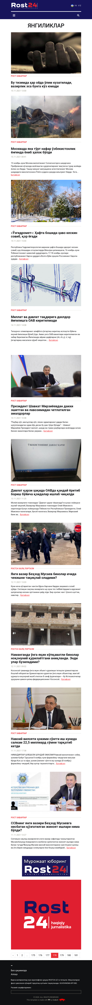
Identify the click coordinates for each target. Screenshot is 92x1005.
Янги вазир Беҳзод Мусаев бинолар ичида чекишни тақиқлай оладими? (43, 575)
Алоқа (14, 974)
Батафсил (15, 175)
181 (76, 955)
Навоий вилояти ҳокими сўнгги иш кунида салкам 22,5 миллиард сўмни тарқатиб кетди (44, 742)
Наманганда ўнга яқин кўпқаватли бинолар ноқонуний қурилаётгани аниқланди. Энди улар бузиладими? (45, 658)
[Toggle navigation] (14, 15)
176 (40, 955)
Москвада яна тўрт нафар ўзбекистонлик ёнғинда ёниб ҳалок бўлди (43, 150)
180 (69, 955)
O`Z (79, 6)
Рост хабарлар (19, 76)
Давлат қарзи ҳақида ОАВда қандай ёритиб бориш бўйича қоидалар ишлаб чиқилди (45, 492)
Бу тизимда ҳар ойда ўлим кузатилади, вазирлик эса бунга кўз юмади (41, 84)
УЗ (74, 6)
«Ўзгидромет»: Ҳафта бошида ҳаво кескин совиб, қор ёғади (44, 234)
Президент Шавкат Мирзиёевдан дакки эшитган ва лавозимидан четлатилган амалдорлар (42, 409)
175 (33, 955)
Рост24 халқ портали (22, 568)
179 (62, 955)
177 (47, 955)
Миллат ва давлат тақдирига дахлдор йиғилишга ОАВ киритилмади (40, 318)
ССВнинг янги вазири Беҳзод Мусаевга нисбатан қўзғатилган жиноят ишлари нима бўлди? (45, 826)
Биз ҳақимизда (19, 970)
